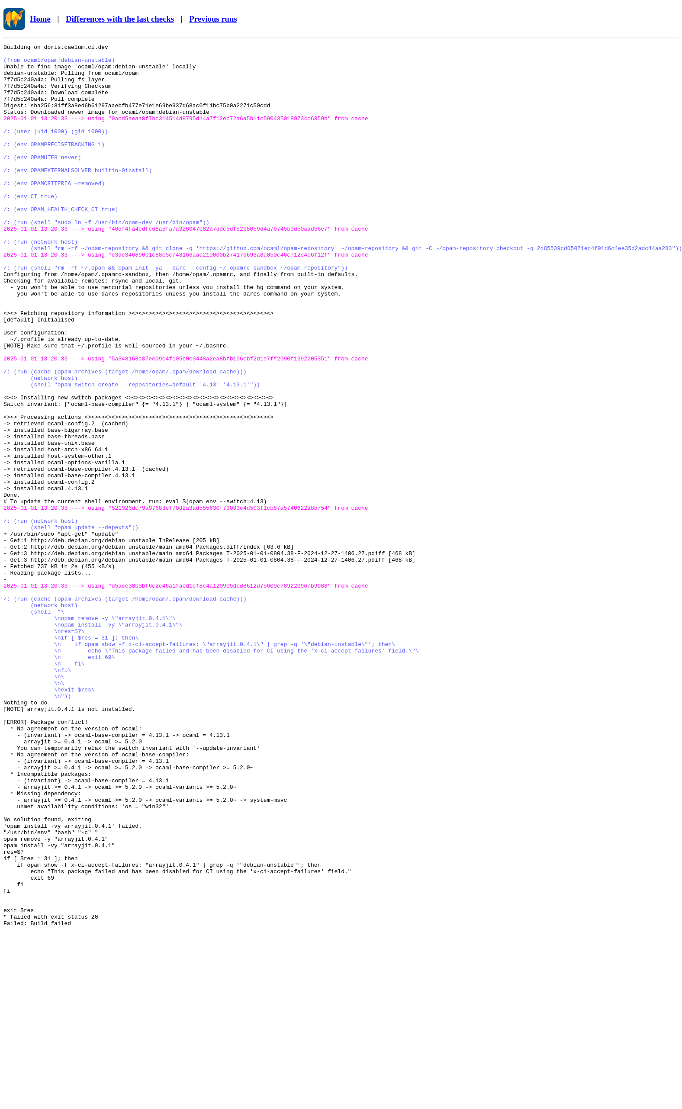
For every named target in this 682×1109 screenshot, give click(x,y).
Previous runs (213, 18)
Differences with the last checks (120, 18)
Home (40, 18)
